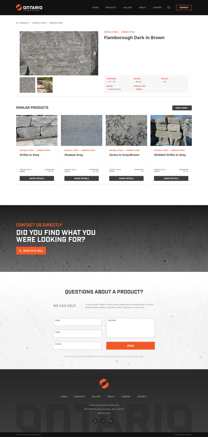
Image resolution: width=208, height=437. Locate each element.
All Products (22, 23)
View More (182, 107)
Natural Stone (39, 23)
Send (130, 345)
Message (112, 320)
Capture (188, 434)
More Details (37, 178)
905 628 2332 (104, 413)
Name (57, 320)
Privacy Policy (114, 356)
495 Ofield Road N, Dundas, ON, (104, 409)
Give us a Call (31, 250)
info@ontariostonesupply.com (104, 405)
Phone (58, 344)
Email (58, 332)
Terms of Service (132, 356)
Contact (184, 7)
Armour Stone (56, 23)
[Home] (104, 383)
